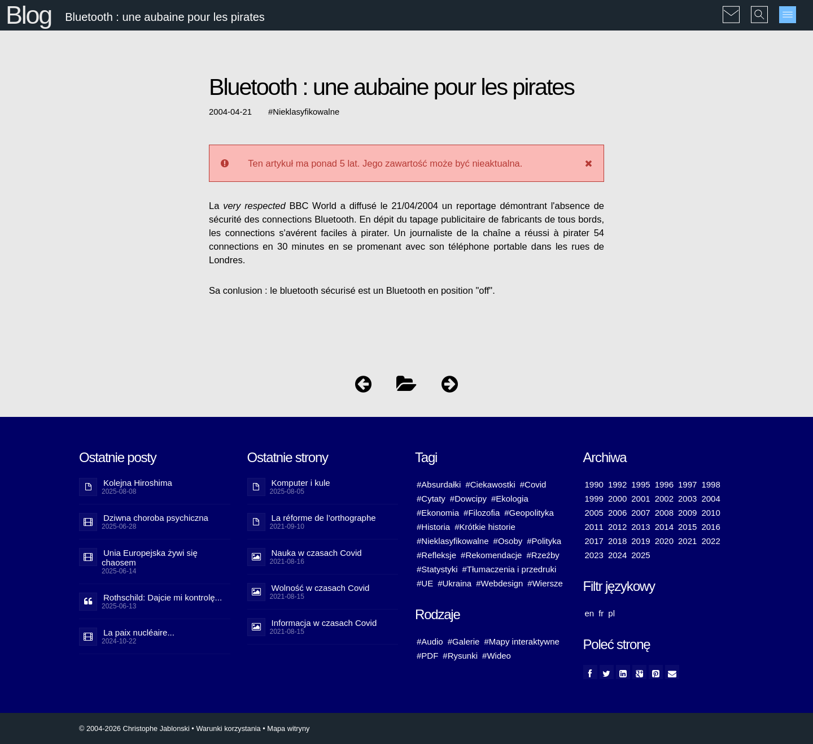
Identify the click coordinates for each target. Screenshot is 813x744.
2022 (710, 541)
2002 (664, 498)
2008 (664, 512)
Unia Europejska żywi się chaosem (150, 557)
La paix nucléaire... (138, 632)
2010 (710, 512)
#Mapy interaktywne (521, 641)
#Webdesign (499, 583)
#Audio (430, 641)
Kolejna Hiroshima (137, 483)
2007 (640, 512)
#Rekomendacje (491, 555)
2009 (687, 512)
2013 (640, 527)
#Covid (533, 484)
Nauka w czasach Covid (317, 553)
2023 (594, 555)
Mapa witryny (288, 728)
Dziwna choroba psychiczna (155, 518)
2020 (664, 541)
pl (611, 613)
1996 (664, 484)
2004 (710, 498)
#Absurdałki (439, 484)
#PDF (427, 655)
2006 (617, 512)
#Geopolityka (529, 512)
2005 (594, 512)
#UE (425, 583)
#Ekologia (509, 498)
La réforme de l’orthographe (324, 518)
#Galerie (464, 641)
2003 (687, 498)
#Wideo (496, 655)
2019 (640, 541)
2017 (594, 541)
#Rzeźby (542, 555)
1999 (594, 498)
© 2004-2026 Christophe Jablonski (134, 728)
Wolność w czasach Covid (321, 588)
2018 (617, 541)
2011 (594, 527)
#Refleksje (436, 555)
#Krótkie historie (484, 527)
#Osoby (508, 541)
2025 (640, 555)
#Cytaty (431, 498)
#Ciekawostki (490, 484)
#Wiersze (545, 583)
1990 (594, 484)
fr (601, 613)
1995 (640, 484)
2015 (687, 527)
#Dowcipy (468, 498)
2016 (710, 527)
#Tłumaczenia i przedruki (509, 569)
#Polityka (544, 541)
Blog (28, 15)
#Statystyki (437, 569)
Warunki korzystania (228, 728)
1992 (617, 484)
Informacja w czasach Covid (324, 623)
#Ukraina (454, 583)
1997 (687, 484)
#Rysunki (460, 655)
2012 (617, 527)
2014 (664, 527)
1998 (710, 484)
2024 (617, 555)
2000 (617, 498)
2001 (640, 498)
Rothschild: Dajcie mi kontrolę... (162, 597)
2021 (687, 541)
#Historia (433, 527)
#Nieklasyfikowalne (453, 541)
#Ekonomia (438, 512)
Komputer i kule (301, 483)
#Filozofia (482, 512)
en (590, 613)
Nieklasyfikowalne (306, 111)
